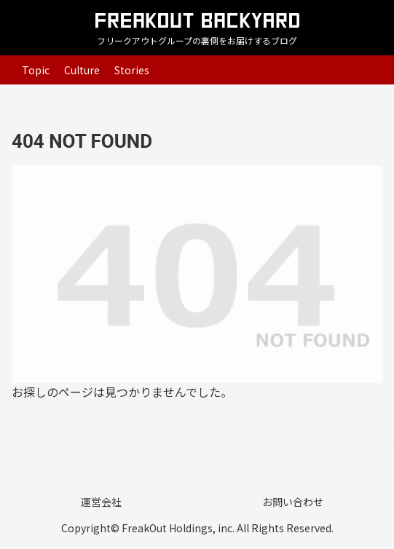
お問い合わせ (292, 501)
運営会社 (101, 501)
